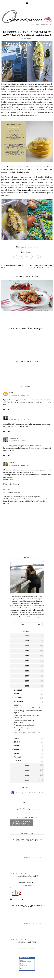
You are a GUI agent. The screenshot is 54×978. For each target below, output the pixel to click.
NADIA (11, 463)
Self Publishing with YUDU (27, 942)
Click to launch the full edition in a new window (27, 874)
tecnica (35, 247)
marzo (17, 753)
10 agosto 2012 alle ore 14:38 (19, 419)
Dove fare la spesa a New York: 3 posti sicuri (27, 734)
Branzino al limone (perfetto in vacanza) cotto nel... (27, 729)
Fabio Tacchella (25, 187)
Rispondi (6, 409)
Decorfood (25, 110)
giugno (17, 742)
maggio (17, 746)
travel (25, 965)
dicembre (18, 690)
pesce (30, 247)
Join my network (24, 969)
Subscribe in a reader (27, 949)
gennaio (17, 761)
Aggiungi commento (11, 493)
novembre (18, 694)
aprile (16, 749)
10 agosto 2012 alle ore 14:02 (19, 395)
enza (11, 393)
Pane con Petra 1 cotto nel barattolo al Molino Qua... (26, 716)
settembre (18, 701)
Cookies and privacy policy (29, 809)
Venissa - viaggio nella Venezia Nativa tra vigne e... (28, 712)
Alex (11, 417)
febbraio (17, 757)
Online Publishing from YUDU (27, 876)
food (21, 965)
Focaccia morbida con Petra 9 (24, 725)
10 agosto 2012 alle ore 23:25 (19, 441)
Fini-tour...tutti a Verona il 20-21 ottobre (28, 708)
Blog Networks (24, 957)
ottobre (18, 697)
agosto (17, 705)
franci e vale (15, 438)
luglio (16, 738)
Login (17, 809)
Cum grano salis (24, 190)
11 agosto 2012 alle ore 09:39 (19, 465)
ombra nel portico (25, 961)
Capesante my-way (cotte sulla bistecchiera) (24, 721)
